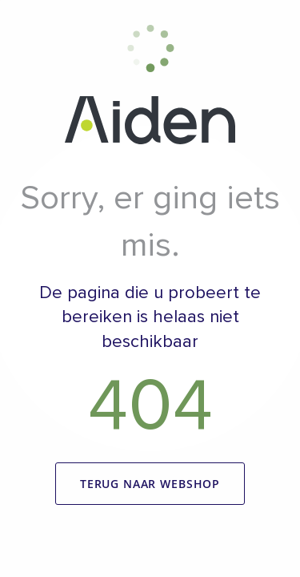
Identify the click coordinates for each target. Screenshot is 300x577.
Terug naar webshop (150, 483)
